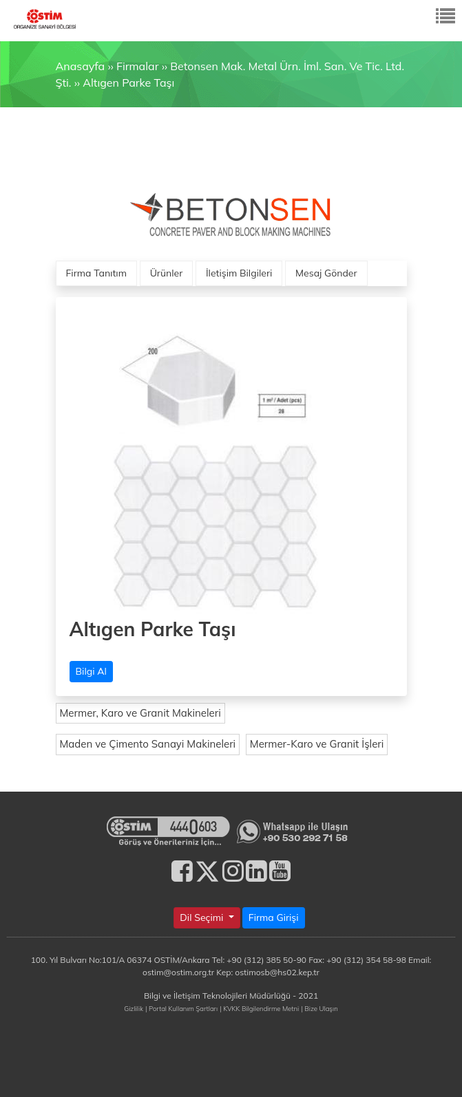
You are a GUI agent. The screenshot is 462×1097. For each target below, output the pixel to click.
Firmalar (137, 66)
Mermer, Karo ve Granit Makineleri (140, 712)
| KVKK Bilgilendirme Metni (259, 1008)
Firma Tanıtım (96, 273)
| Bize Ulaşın (319, 1008)
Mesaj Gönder (326, 273)
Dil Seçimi (203, 917)
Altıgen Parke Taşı (128, 82)
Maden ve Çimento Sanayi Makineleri (148, 743)
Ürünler (166, 273)
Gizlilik (133, 1008)
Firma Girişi (274, 917)
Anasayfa (80, 66)
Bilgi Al (91, 671)
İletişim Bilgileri (239, 273)
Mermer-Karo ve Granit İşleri (317, 743)
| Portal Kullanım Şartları (181, 1008)
